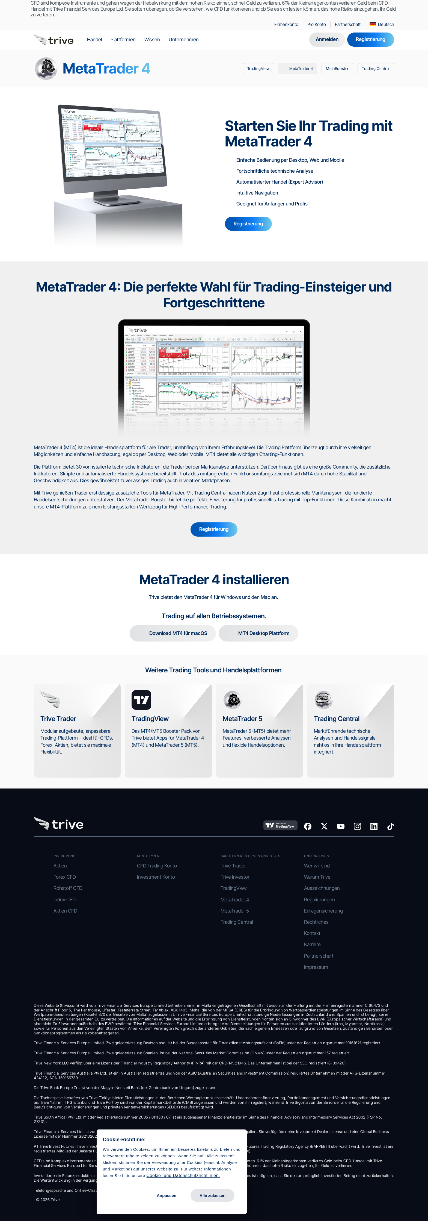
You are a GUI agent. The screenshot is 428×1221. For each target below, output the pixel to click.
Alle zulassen (120, 1190)
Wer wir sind (317, 866)
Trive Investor (235, 877)
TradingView (234, 888)
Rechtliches (316, 922)
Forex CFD (65, 877)
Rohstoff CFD (68, 888)
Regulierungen (319, 899)
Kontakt (312, 933)
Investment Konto (156, 877)
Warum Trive (317, 877)
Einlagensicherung (324, 911)
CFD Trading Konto (157, 866)
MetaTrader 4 (235, 899)
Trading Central (237, 922)
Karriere (312, 944)
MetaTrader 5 (235, 911)
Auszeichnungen (322, 888)
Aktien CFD (65, 911)
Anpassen (74, 1190)
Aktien (60, 866)
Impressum (316, 967)
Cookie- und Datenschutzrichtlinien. (90, 1170)
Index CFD (65, 899)
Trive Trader (233, 866)
